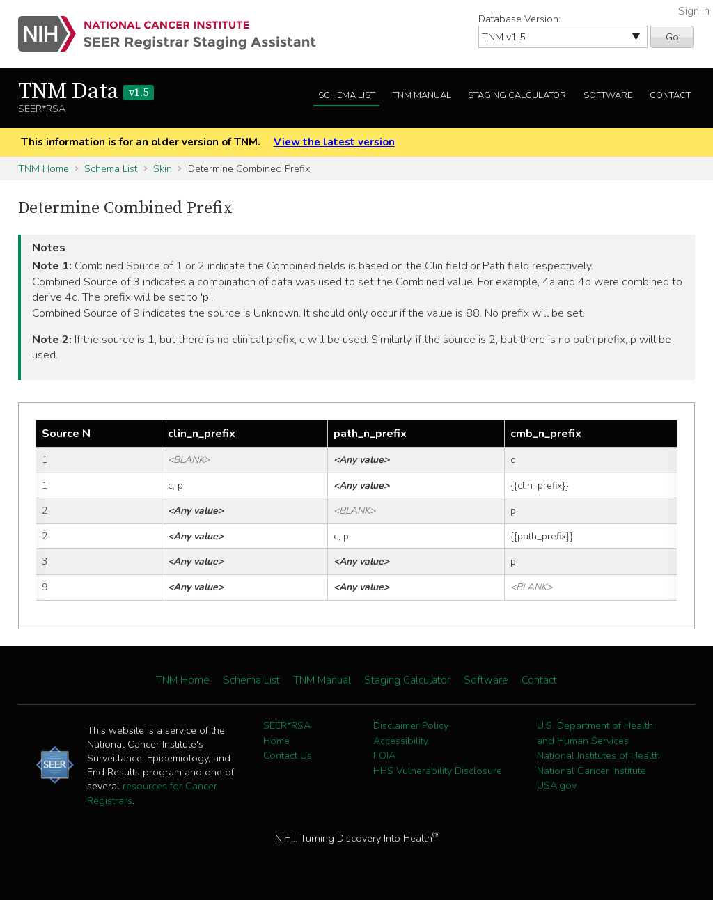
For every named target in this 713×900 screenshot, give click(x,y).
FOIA (384, 755)
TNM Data (86, 92)
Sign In (694, 11)
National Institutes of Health (598, 755)
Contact (670, 95)
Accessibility (400, 741)
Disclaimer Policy (410, 725)
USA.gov (557, 785)
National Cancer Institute (591, 770)
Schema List (346, 95)
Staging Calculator (517, 95)
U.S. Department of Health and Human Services (595, 733)
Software (607, 95)
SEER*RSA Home (287, 733)
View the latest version (334, 142)
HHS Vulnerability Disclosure (437, 770)
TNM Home (43, 168)
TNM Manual (422, 95)
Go (672, 37)
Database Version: (519, 19)
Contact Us (287, 755)
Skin (162, 168)
